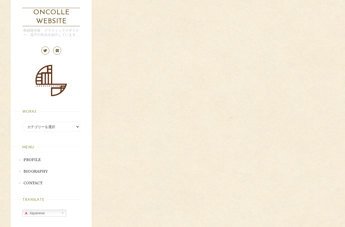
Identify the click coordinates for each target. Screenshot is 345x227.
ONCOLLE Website (51, 17)
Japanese (34, 213)
